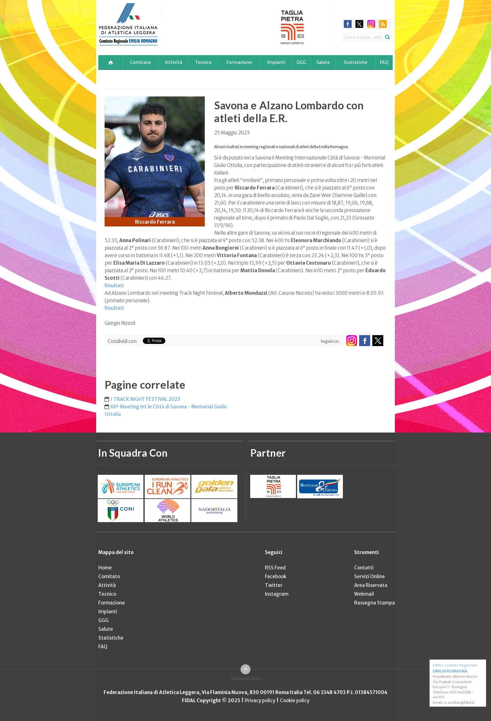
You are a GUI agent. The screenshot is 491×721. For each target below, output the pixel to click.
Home (105, 568)
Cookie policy (294, 700)
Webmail (364, 594)
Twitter (273, 585)
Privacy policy (260, 700)
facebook (348, 24)
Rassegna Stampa (374, 603)
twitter (359, 24)
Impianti (276, 62)
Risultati (114, 285)
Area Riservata (370, 585)
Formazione (239, 62)
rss (383, 24)
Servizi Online (369, 576)
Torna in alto (245, 679)
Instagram (276, 594)
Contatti (364, 568)
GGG (301, 62)
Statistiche (355, 62)
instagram (371, 24)
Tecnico (203, 62)
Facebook (275, 576)
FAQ (384, 62)
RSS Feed (275, 568)
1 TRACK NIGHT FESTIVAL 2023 (145, 399)
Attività (173, 62)
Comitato (140, 62)
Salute (323, 62)
